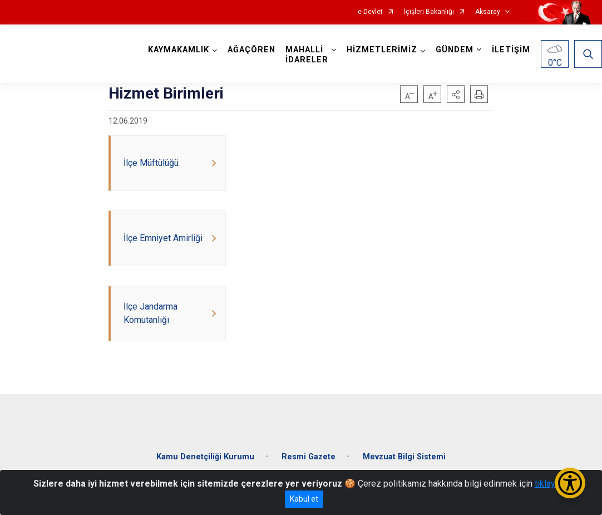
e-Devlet (370, 12)
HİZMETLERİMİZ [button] (382, 50)
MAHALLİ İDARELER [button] (306, 55)
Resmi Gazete (308, 457)
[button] (456, 94)
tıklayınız (552, 483)
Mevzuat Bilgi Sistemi (404, 457)
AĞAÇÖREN (251, 50)
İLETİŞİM (511, 50)
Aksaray (487, 12)
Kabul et (304, 498)
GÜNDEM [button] (454, 50)
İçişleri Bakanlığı (429, 12)
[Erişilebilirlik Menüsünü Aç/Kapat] (570, 483)
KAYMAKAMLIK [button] (178, 50)
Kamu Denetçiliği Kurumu (205, 457)
